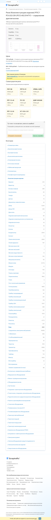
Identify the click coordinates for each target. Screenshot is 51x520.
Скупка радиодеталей (12, 70)
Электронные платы (12, 480)
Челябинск (27, 493)
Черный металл (10, 478)
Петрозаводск (34, 491)
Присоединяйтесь (12, 76)
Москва (19, 491)
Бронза (18, 484)
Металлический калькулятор (35, 505)
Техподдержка (10, 467)
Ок (40, 518)
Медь (17, 478)
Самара (22, 493)
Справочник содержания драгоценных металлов (29, 503)
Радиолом (21, 480)
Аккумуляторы (39, 478)
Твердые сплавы (29, 480)
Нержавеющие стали (25, 482)
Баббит (8, 484)
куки (35, 518)
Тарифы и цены (10, 470)
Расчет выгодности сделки (13, 507)
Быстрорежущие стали (12, 482)
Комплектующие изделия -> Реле (32, 9)
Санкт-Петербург (11, 491)
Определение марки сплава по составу (16, 505)
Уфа (17, 493)
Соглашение (10, 465)
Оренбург (21, 495)
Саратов (15, 495)
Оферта (9, 469)
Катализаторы (30, 478)
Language (8, 1)
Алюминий (22, 478)
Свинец (23, 484)
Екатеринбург (25, 491)
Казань (40, 491)
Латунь (13, 484)
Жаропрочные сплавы (37, 482)
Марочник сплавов (11, 503)
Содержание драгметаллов (16, 9)
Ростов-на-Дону (11, 493)
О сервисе (9, 462)
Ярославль (9, 495)
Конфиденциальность (12, 463)
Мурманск (34, 493)
